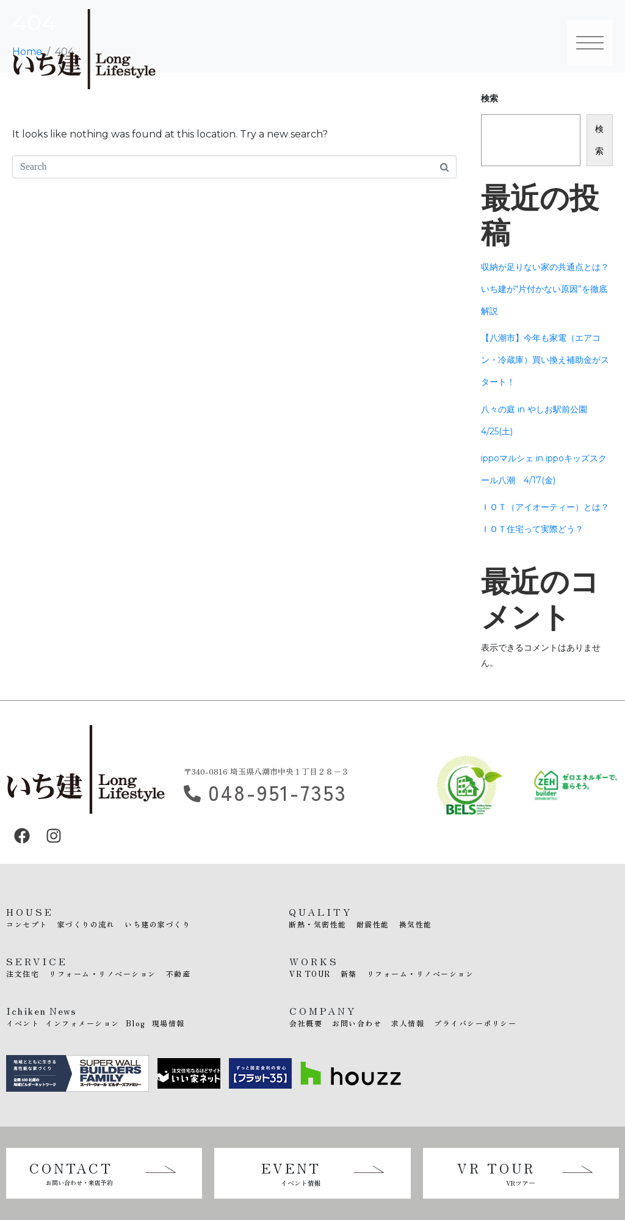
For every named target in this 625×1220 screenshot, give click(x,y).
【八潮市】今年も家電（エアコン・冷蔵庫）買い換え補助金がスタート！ (545, 359)
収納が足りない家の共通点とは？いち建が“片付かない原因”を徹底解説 (545, 288)
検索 (599, 139)
